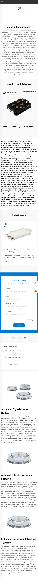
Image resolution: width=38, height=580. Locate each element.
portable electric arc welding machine (14, 350)
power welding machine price (12, 357)
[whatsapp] (35, 287)
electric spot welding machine (12, 361)
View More (6, 262)
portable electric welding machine (13, 354)
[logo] (19, 8)
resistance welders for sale (11, 364)
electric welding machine (10, 346)
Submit (19, 325)
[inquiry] (35, 283)
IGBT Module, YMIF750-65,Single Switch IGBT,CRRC (19, 127)
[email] (35, 291)
